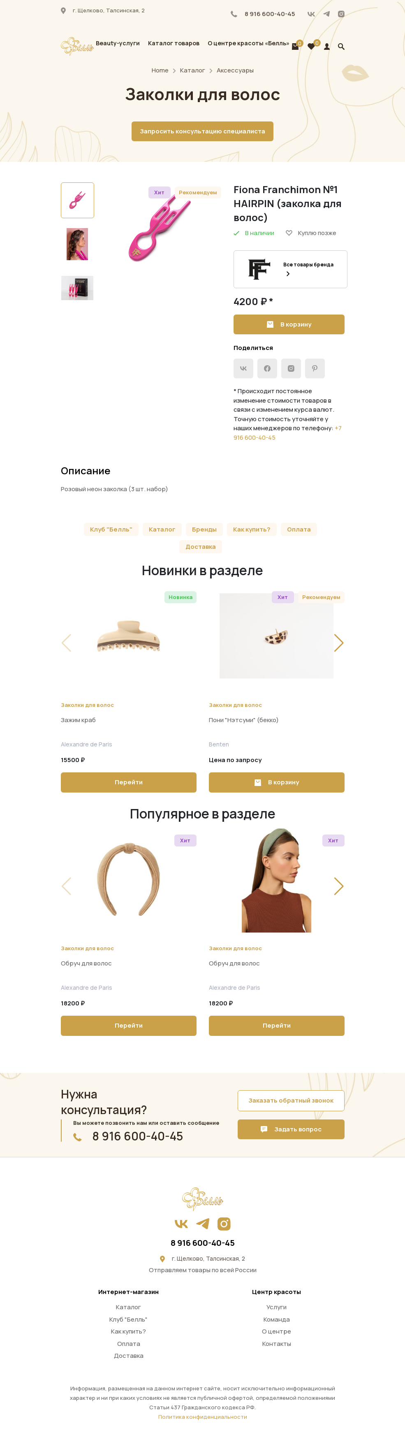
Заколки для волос (87, 705)
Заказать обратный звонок (290, 1100)
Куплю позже (311, 233)
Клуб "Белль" (111, 529)
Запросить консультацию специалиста (202, 131)
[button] (339, 643)
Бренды (204, 529)
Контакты (276, 1343)
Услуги (276, 1307)
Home (160, 70)
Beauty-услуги (118, 43)
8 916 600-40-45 (263, 13)
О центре (276, 1331)
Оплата (299, 529)
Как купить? (252, 529)
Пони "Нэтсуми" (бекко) (244, 720)
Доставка (200, 546)
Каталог (192, 70)
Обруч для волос (86, 963)
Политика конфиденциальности (202, 1416)
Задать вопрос (291, 1129)
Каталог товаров (173, 43)
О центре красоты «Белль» (248, 43)
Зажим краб (78, 720)
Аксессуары (235, 70)
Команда (277, 1319)
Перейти (129, 782)
